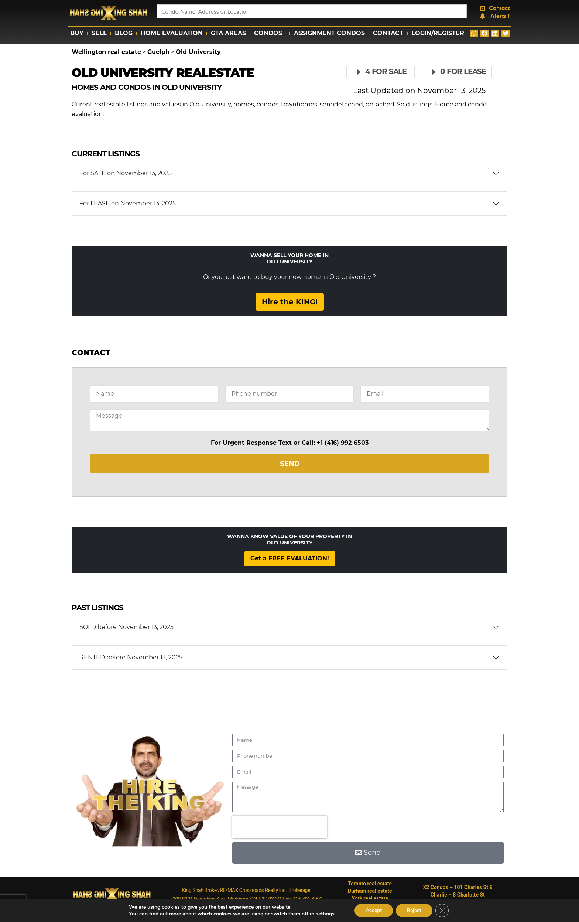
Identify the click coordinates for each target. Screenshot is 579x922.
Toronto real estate (370, 884)
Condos (270, 33)
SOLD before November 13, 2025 (126, 627)
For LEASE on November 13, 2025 (127, 203)
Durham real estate (370, 891)
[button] (474, 33)
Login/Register (437, 33)
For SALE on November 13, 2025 (125, 173)
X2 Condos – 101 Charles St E (457, 887)
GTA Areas (228, 33)
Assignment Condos (329, 33)
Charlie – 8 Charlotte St (458, 895)
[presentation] (279, 827)
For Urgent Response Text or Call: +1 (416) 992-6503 (290, 442)
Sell (99, 33)
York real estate (370, 898)
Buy (76, 33)
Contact (388, 33)
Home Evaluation (172, 33)
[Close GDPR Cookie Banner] (442, 910)
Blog (124, 33)
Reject (414, 910)
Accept (374, 910)
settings (324, 914)
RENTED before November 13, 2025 (130, 657)
